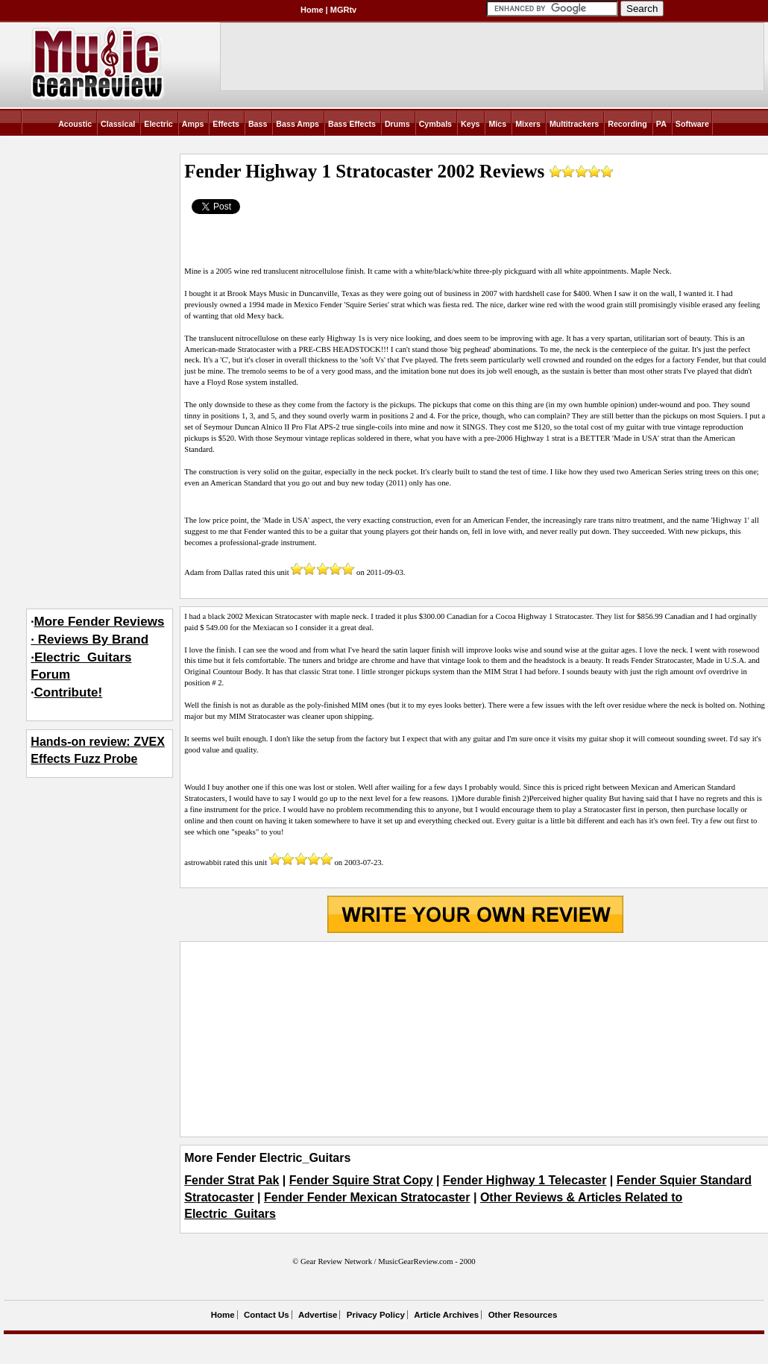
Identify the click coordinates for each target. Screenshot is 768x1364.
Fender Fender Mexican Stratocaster (367, 1197)
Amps (193, 123)
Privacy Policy (376, 1314)
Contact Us (266, 1314)
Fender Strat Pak (231, 1180)
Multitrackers (574, 123)
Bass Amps (297, 123)
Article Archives (446, 1314)
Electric (158, 123)
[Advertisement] (475, 1039)
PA (661, 123)
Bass (257, 123)
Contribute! (68, 692)
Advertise (317, 1314)
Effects (226, 123)
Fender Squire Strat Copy (361, 1180)
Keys (470, 123)
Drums (397, 123)
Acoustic (75, 123)
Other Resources (523, 1314)
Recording (627, 123)
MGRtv (343, 9)
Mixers (528, 123)
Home (312, 9)
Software (692, 123)
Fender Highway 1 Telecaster (524, 1180)
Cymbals (435, 123)
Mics (497, 123)
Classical (118, 123)
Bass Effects (352, 123)
